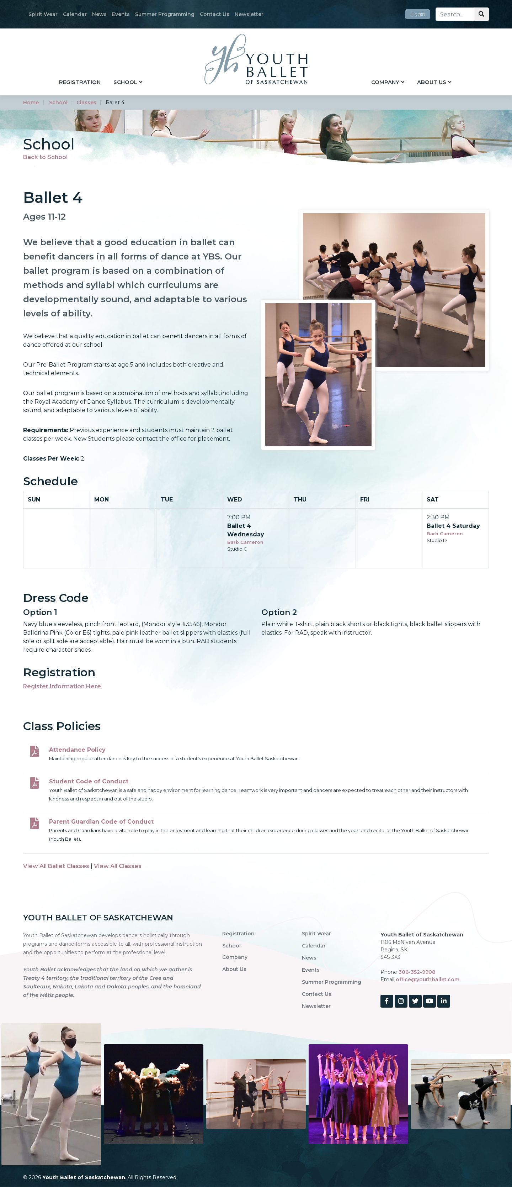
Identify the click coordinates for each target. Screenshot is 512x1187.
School (125, 82)
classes (86, 102)
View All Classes (118, 866)
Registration (80, 82)
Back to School (45, 157)
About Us (431, 82)
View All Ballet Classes (56, 866)
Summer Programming (164, 14)
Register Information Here (62, 686)
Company (385, 82)
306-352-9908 (417, 972)
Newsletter (249, 14)
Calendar (75, 14)
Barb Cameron (245, 542)
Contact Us (214, 14)
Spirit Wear (43, 14)
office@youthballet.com (427, 979)
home (31, 102)
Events (121, 14)
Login (418, 14)
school (58, 102)
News (99, 14)
